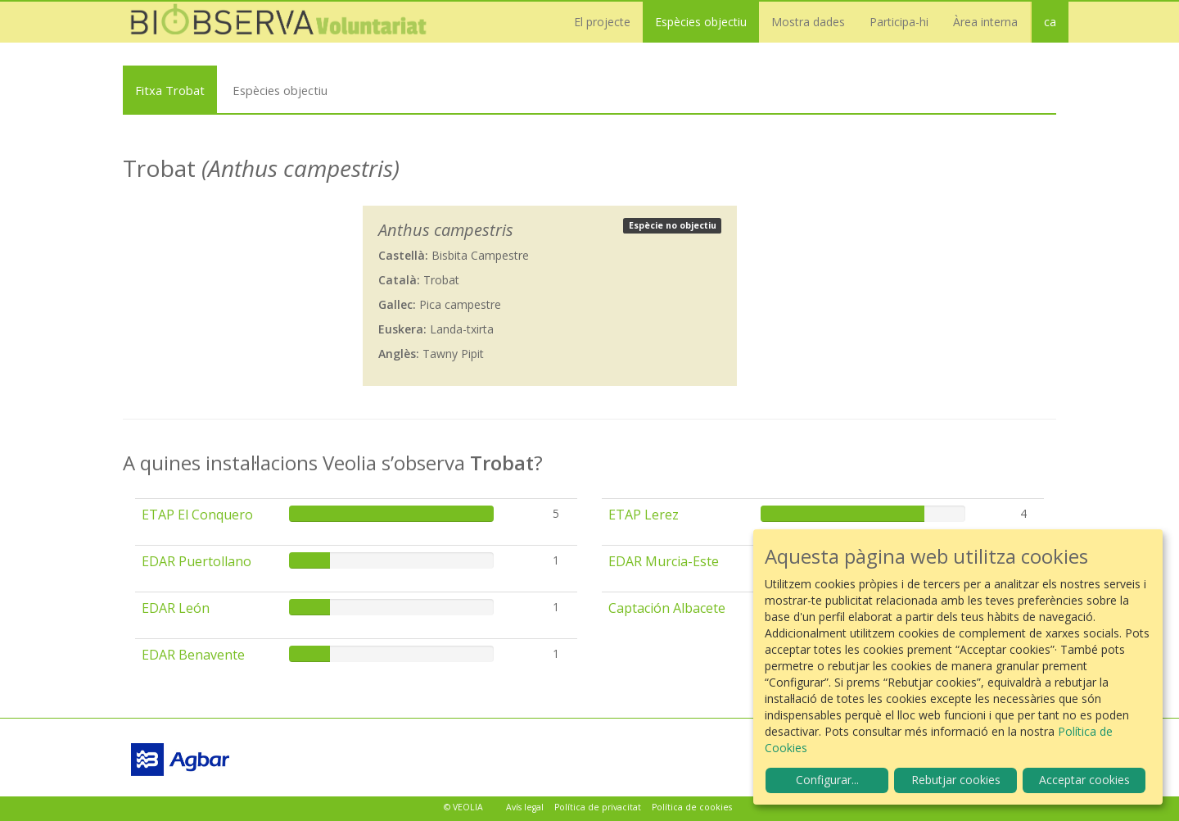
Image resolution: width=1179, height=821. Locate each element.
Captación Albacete (666, 608)
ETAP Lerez (643, 515)
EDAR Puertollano (196, 561)
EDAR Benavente (193, 655)
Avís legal (525, 807)
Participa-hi (899, 21)
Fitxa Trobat (170, 90)
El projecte (602, 21)
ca (1050, 21)
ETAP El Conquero (197, 515)
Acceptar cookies (1084, 779)
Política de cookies (692, 807)
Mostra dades (808, 21)
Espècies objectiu (701, 21)
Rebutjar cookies (956, 779)
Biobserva (286, 22)
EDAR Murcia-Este (663, 561)
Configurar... (827, 779)
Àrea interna (985, 21)
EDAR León (176, 608)
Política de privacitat (597, 807)
